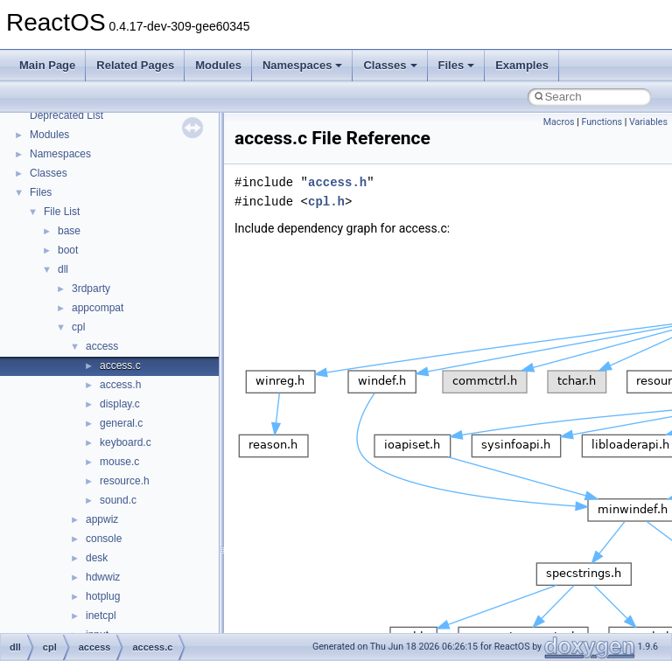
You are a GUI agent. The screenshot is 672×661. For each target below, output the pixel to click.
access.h (120, 385)
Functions (601, 122)
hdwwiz (103, 577)
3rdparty (91, 288)
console (104, 538)
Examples (522, 65)
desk (97, 558)
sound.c (118, 500)
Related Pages (135, 65)
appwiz (102, 519)
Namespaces (302, 65)
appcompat (97, 308)
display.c (120, 404)
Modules (218, 65)
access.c (120, 365)
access (102, 346)
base (69, 231)
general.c (121, 423)
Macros (559, 122)
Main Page (47, 65)
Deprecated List (66, 115)
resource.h (125, 481)
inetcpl (101, 615)
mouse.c (119, 462)
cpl (78, 327)
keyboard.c (125, 442)
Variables (648, 122)
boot (68, 250)
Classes (389, 65)
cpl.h (326, 201)
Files (456, 65)
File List (62, 211)
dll (63, 269)
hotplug (103, 596)
